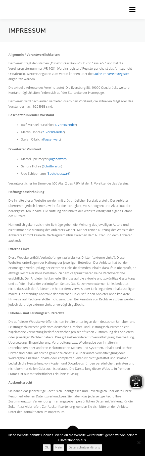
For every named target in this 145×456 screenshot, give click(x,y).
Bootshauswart (58, 173)
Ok (47, 447)
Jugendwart (57, 159)
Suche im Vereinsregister (111, 74)
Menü (132, 9)
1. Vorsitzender (65, 125)
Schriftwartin (52, 166)
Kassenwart (51, 139)
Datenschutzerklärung (84, 447)
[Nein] (138, 442)
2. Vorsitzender (53, 132)
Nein (58, 447)
